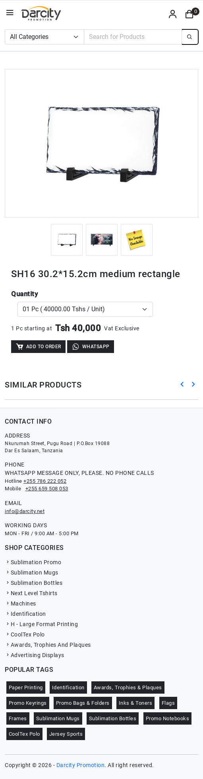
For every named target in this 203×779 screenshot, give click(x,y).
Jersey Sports (66, 734)
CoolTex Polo (25, 634)
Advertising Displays (34, 655)
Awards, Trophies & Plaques (128, 687)
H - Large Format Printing (41, 624)
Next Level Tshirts (31, 593)
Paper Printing (26, 687)
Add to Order (38, 346)
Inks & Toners (136, 703)
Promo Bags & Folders (83, 703)
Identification (25, 614)
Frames (18, 718)
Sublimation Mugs (31, 572)
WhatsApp (91, 346)
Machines (20, 603)
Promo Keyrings (28, 703)
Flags (168, 703)
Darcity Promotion (80, 765)
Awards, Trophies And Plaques (48, 645)
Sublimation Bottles (33, 583)
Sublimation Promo (33, 562)
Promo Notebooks (167, 718)
